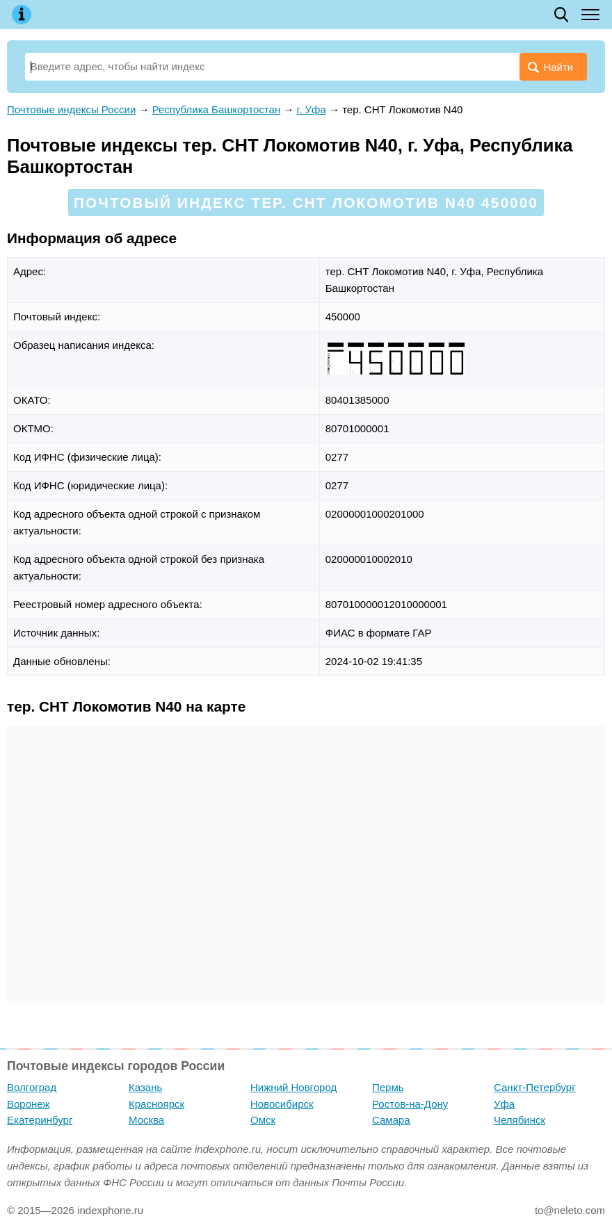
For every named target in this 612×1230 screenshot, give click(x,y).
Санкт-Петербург (535, 1087)
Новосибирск (282, 1104)
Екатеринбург (39, 1120)
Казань (145, 1087)
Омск (262, 1120)
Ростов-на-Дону (410, 1104)
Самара (391, 1120)
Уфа (504, 1104)
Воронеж (28, 1104)
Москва (146, 1120)
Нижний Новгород (293, 1087)
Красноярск (156, 1104)
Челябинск (519, 1120)
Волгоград (31, 1087)
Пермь (388, 1087)
